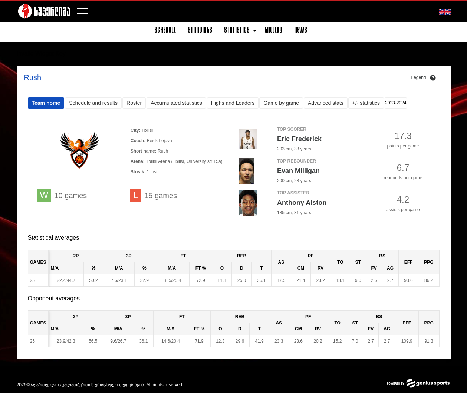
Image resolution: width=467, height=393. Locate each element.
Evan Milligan (298, 170)
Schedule (165, 30)
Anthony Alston (301, 202)
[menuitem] (168, 30)
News (300, 30)
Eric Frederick (299, 139)
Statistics (237, 30)
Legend (418, 77)
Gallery (273, 30)
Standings (200, 30)
